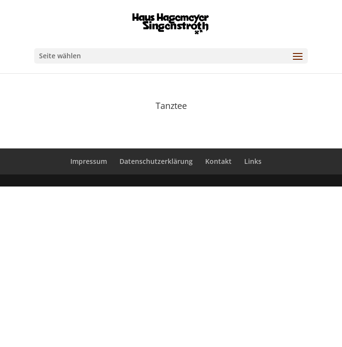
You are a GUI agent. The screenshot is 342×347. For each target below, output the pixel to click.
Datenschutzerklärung (156, 161)
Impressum (88, 161)
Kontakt (218, 161)
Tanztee (171, 105)
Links (253, 161)
